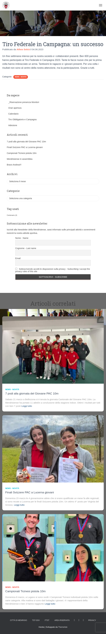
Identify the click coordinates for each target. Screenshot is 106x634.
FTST (47, 620)
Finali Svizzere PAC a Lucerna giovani (25, 147)
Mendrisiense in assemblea (19, 159)
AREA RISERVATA (61, 620)
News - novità (20, 77)
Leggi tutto (26, 406)
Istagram (79, 620)
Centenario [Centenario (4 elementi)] (12, 215)
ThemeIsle (62, 627)
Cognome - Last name (25, 248)
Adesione (12, 125)
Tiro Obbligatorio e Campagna (22, 119)
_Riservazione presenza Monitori (23, 102)
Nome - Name (21, 238)
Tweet (83, 620)
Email (18, 258)
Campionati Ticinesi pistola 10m (22, 153)
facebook (74, 620)
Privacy (92, 620)
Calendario (13, 114)
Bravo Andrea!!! (14, 164)
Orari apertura (14, 108)
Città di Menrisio (18, 620)
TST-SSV (36, 620)
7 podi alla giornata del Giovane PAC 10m (26, 141)
